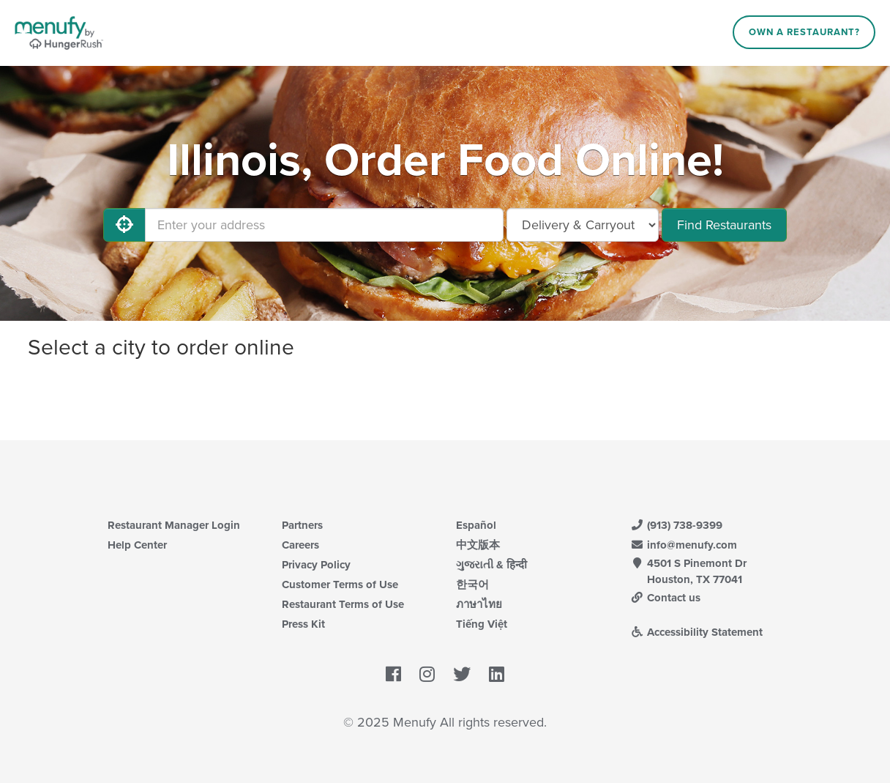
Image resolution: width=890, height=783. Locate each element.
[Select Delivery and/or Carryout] (582, 225)
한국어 (472, 584)
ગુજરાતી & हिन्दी (491, 564)
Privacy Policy (316, 564)
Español (476, 525)
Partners (302, 525)
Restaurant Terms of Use (343, 604)
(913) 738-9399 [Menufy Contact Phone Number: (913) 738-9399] (676, 525)
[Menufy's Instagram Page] (427, 675)
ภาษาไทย (479, 604)
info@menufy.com (683, 545)
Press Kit (303, 624)
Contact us (665, 597)
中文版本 (478, 545)
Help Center (137, 545)
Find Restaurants (724, 225)
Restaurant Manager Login (174, 525)
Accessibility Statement (696, 632)
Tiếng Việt (481, 624)
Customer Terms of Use (340, 584)
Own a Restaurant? (804, 32)
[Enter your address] (324, 225)
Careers (300, 545)
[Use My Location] (124, 225)
